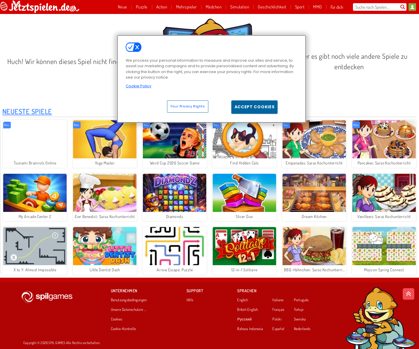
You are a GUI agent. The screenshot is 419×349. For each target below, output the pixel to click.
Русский (244, 319)
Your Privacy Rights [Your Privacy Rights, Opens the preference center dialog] (187, 106)
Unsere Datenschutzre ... (128, 310)
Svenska (300, 319)
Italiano (277, 300)
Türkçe (298, 310)
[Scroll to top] (408, 294)
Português (301, 300)
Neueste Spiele (27, 111)
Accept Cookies (255, 107)
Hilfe (190, 300)
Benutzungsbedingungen (129, 300)
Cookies (116, 319)
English (242, 300)
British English (247, 310)
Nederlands (302, 329)
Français (278, 310)
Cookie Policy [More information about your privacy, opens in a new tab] (138, 86)
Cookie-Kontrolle (123, 329)
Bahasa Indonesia (250, 329)
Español (278, 329)
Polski (276, 319)
